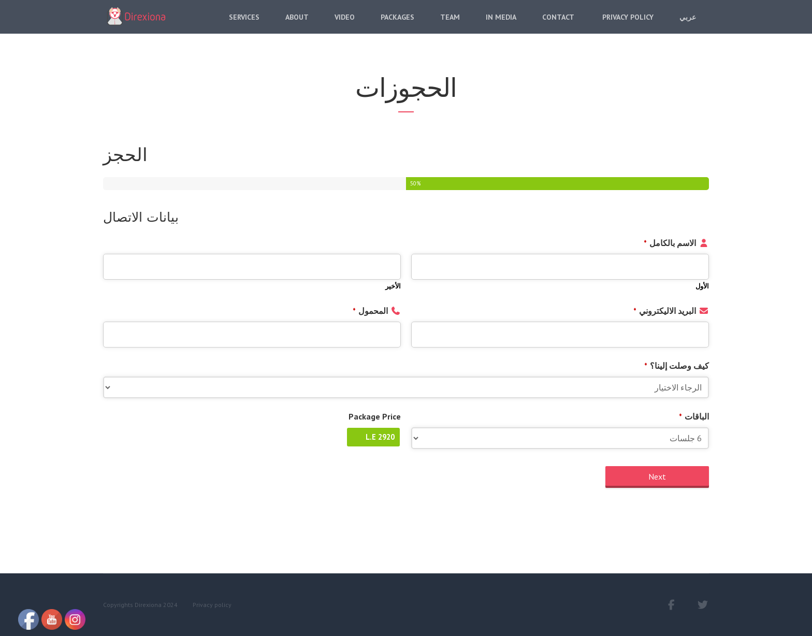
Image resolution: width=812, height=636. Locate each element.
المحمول (370, 311)
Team (450, 24)
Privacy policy (212, 605)
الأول (702, 286)
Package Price (375, 416)
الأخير (393, 286)
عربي (687, 24)
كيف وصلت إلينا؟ (676, 365)
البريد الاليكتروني (664, 311)
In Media (501, 24)
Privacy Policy (627, 24)
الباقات (694, 416)
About (297, 24)
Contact (558, 24)
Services (244, 24)
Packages (397, 24)
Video (345, 24)
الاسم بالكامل (670, 243)
